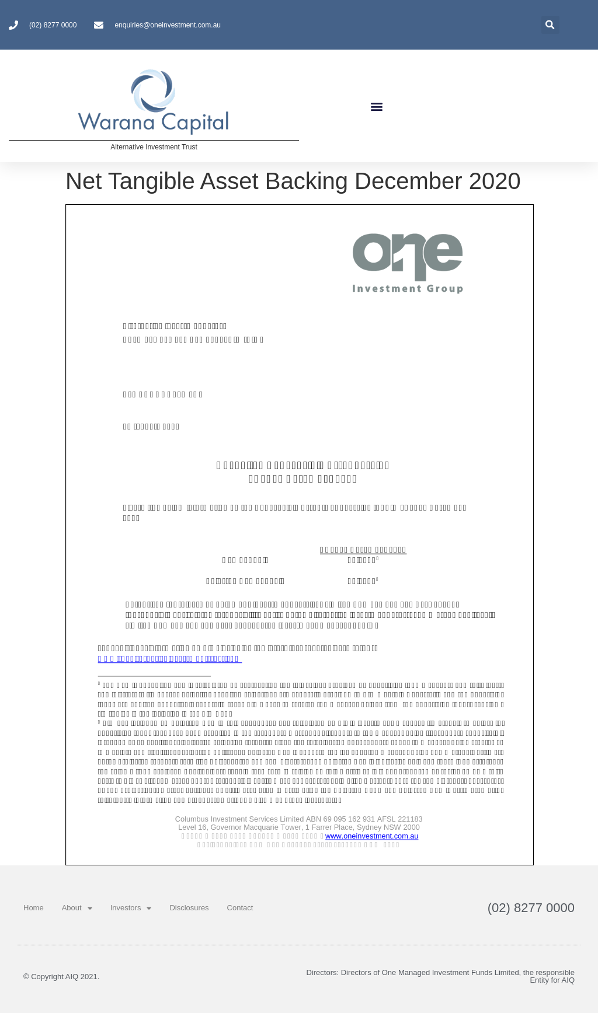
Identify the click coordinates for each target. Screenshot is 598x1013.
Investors (131, 908)
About (77, 908)
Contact (240, 907)
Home (33, 907)
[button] (376, 106)
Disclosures (188, 907)
